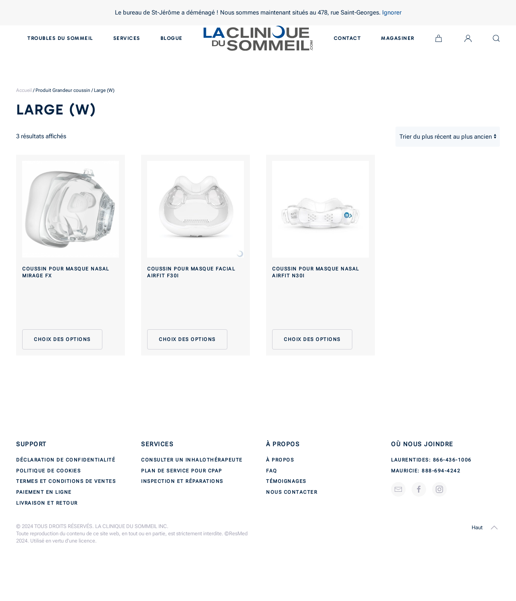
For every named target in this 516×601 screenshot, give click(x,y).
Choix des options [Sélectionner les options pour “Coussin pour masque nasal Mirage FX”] (62, 339)
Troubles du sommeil (60, 38)
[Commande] (447, 137)
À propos (280, 460)
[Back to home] (258, 38)
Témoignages (286, 481)
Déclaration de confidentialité (65, 460)
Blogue (171, 38)
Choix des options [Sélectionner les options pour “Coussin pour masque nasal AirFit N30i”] (312, 339)
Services (126, 38)
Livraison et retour (47, 503)
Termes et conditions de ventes (66, 481)
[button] (494, 528)
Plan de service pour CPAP (181, 471)
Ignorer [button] (392, 12)
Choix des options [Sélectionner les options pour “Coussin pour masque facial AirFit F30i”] (187, 339)
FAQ (271, 471)
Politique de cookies (48, 471)
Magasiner (397, 38)
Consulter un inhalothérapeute (192, 460)
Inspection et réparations (182, 481)
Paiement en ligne (44, 492)
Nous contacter (291, 492)
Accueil (24, 90)
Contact (347, 38)
